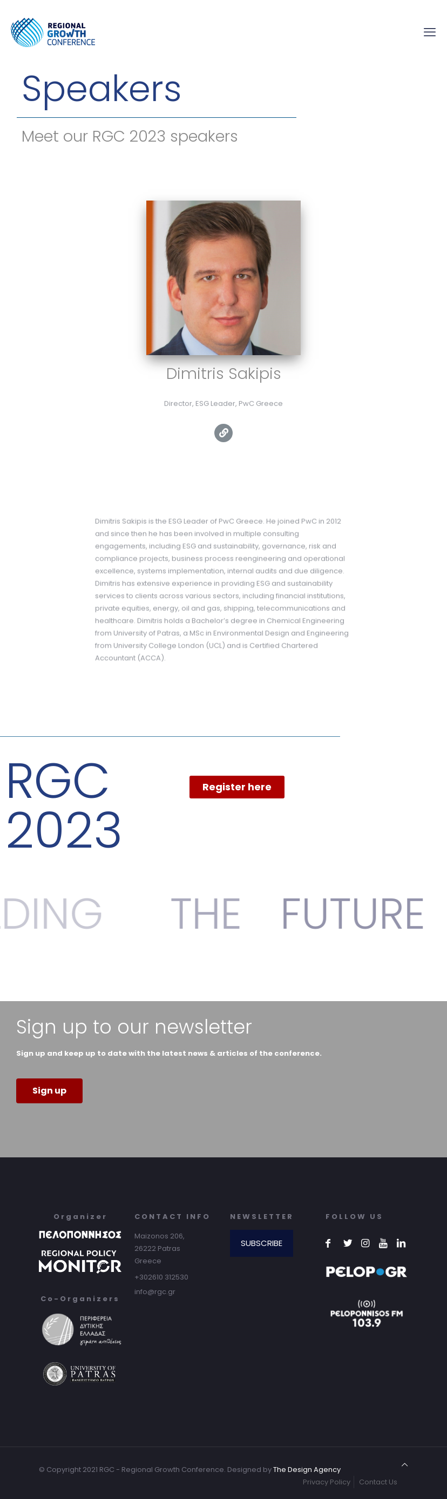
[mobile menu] (430, 32)
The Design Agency (307, 1469)
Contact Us (378, 1482)
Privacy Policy (326, 1482)
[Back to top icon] (404, 1464)
